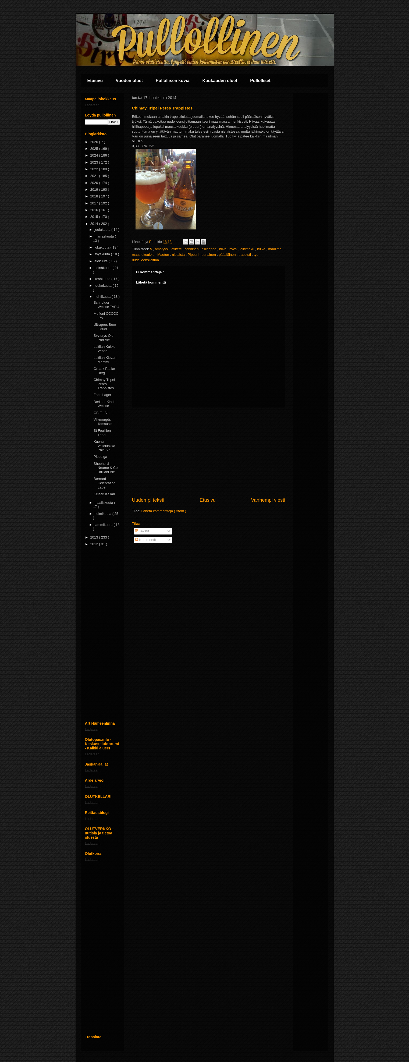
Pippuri (194, 255)
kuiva (261, 249)
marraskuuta (104, 236)
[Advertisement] (208, 452)
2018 (94, 196)
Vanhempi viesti (268, 500)
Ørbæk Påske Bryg (104, 371)
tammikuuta (103, 525)
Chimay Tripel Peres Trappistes (104, 384)
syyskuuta (102, 254)
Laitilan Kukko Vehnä (104, 349)
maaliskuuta (104, 503)
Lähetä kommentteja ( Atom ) (163, 511)
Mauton (163, 255)
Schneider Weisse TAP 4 (106, 304)
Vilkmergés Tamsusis (103, 421)
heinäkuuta (103, 268)
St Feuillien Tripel (102, 433)
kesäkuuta (102, 279)
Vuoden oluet (129, 80)
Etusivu (95, 80)
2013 (94, 537)
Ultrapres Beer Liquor (105, 327)
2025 (94, 149)
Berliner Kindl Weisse (104, 404)
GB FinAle (101, 413)
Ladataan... (93, 105)
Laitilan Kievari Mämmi (105, 360)
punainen (209, 255)
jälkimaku (247, 249)
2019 (94, 189)
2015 (94, 217)
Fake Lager (102, 395)
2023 (94, 162)
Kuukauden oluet (219, 80)
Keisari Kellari (104, 494)
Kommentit (145, 540)
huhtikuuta (103, 297)
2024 (94, 155)
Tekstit (142, 531)
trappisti (245, 255)
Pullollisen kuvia (172, 80)
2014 (94, 224)
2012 (94, 544)
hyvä (233, 249)
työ (256, 255)
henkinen (192, 249)
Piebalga (100, 457)
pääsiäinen (228, 255)
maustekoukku (143, 255)
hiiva (223, 249)
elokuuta (101, 261)
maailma (275, 249)
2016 (94, 210)
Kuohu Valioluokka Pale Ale (104, 446)
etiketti (176, 249)
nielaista (179, 255)
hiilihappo (210, 249)
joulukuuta (102, 230)
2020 (94, 183)
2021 (94, 176)
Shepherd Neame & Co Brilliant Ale (106, 468)
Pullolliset (260, 80)
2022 (94, 169)
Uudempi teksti (148, 500)
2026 (94, 142)
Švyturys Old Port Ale (103, 338)
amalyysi (162, 249)
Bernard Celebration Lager (105, 483)
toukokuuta (103, 286)
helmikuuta (103, 514)
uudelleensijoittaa (145, 260)
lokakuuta (102, 247)
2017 (94, 203)
